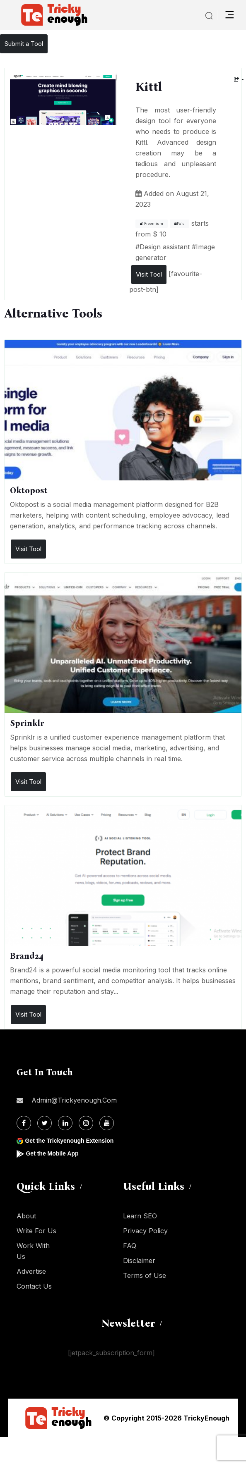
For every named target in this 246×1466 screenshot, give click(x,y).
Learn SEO (140, 1216)
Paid (179, 224)
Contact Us (34, 1286)
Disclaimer (139, 1260)
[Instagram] (86, 1123)
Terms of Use (144, 1275)
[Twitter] (44, 1123)
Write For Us (36, 1231)
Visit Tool (149, 274)
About (26, 1216)
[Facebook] (24, 1123)
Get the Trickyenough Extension (69, 1140)
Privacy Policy (145, 1231)
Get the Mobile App (52, 1153)
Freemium (151, 224)
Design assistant (165, 247)
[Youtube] (106, 1123)
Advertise (31, 1271)
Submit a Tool (24, 44)
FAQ (129, 1246)
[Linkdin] (65, 1123)
